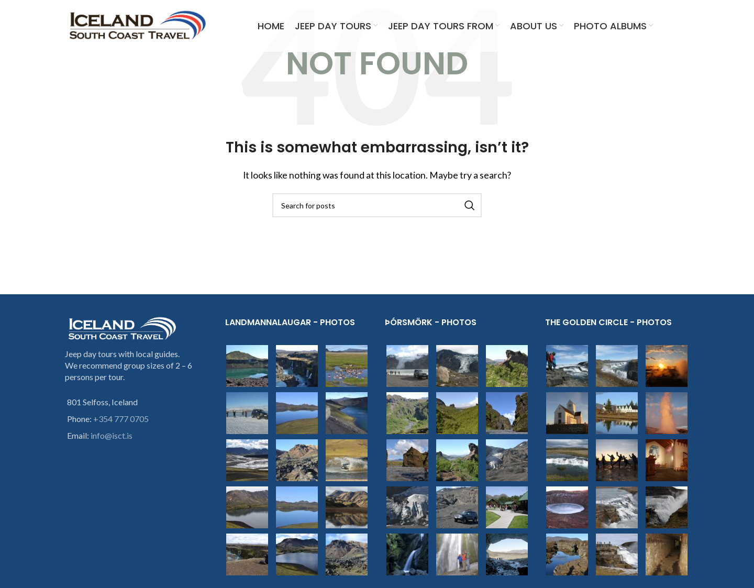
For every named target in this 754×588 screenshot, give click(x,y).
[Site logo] (138, 25)
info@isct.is (111, 435)
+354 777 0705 (121, 419)
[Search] (377, 205)
